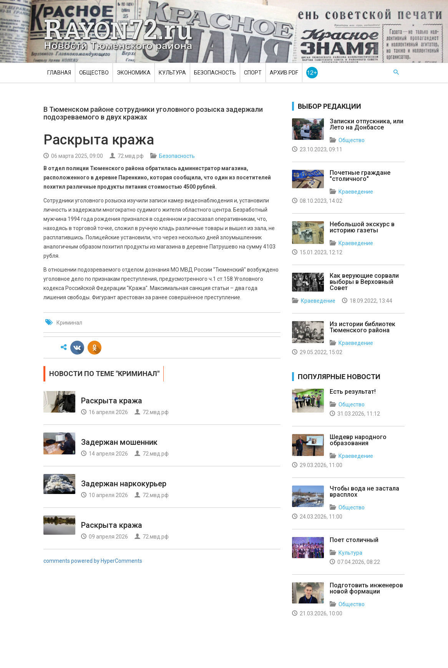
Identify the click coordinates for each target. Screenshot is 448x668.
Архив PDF (284, 73)
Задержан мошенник (119, 442)
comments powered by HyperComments (92, 561)
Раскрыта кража (111, 400)
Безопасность (215, 73)
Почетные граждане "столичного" (360, 175)
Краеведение (355, 192)
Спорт (253, 73)
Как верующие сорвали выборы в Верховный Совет (364, 282)
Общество (94, 73)
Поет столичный (354, 540)
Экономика (134, 73)
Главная (59, 73)
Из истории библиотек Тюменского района (362, 327)
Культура (172, 73)
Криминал (69, 323)
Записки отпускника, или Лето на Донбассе (366, 124)
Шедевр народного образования (358, 440)
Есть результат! (353, 391)
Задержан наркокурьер (123, 483)
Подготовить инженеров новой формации (366, 588)
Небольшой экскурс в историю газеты (362, 227)
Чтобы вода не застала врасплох (364, 491)
